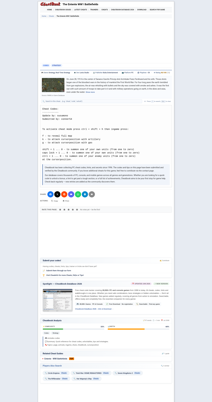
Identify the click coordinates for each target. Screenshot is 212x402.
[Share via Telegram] (85, 194)
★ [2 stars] (64, 209)
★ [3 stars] (68, 209)
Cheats (105, 10)
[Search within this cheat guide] (93, 101)
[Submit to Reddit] (64, 194)
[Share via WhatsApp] (78, 194)
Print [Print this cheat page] (66, 201)
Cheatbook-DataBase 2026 (122, 10)
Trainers (94, 10)
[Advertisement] (106, 40)
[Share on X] (57, 194)
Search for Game (157, 10)
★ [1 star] (60, 209)
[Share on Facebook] (50, 194)
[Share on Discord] (71, 194)
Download (141, 10)
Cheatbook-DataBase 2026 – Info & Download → (94, 309)
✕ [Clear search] (145, 101)
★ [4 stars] (72, 209)
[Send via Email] (92, 194)
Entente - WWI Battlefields (55, 359)
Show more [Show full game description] (90, 92)
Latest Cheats (80, 10)
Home (49, 10)
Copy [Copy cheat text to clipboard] (54, 201)
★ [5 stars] (77, 209)
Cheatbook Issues (63, 10)
